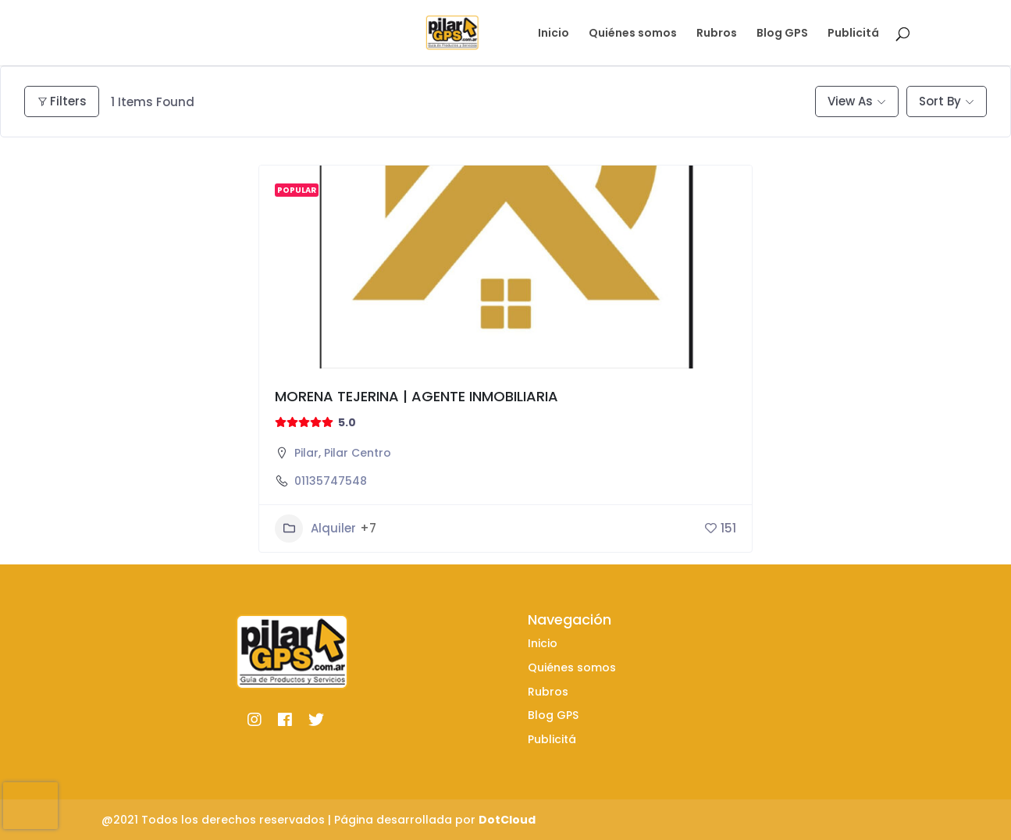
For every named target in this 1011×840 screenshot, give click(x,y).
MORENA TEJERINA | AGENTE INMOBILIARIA (416, 396)
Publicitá (853, 34)
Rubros (716, 34)
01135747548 (330, 481)
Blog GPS (782, 34)
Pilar (306, 453)
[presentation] (30, 805)
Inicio (553, 34)
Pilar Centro (357, 453)
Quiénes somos (633, 34)
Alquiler (315, 528)
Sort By (940, 101)
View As (850, 101)
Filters (62, 101)
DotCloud (507, 820)
